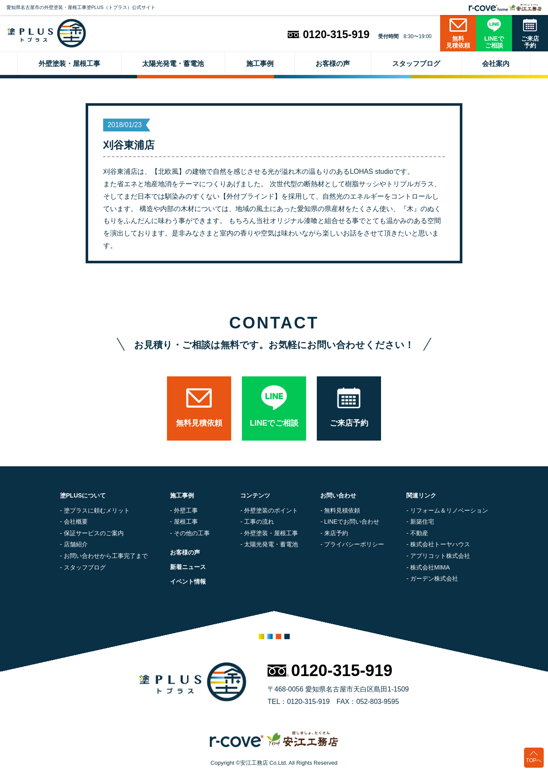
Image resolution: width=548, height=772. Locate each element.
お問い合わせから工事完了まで (106, 555)
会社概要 (76, 521)
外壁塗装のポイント (271, 510)
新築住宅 (422, 521)
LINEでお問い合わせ (351, 521)
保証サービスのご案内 (94, 533)
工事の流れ (259, 521)
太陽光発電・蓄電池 (271, 544)
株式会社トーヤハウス (440, 544)
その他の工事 (192, 533)
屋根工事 (186, 521)
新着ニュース (188, 566)
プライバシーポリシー (354, 544)
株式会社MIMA (430, 567)
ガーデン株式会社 (434, 578)
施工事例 (182, 495)
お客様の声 (185, 552)
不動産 (419, 533)
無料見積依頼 (342, 510)
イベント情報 (188, 581)
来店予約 (336, 533)
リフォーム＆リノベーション (449, 510)
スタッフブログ (85, 567)
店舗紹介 (76, 544)
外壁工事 (186, 510)
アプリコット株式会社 (440, 555)
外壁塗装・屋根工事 (271, 533)
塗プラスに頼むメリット (97, 510)
